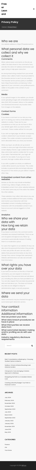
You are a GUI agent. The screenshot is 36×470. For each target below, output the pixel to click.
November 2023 (10, 403)
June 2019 (8, 429)
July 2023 (8, 412)
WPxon (24, 465)
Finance (7, 444)
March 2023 (8, 415)
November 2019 (9, 426)
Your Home (8, 450)
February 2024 (9, 400)
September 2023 (10, 409)
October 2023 (9, 406)
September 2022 (10, 418)
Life (6, 447)
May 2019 (8, 432)
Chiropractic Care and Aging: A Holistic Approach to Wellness (17, 372)
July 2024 (8, 397)
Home (4, 27)
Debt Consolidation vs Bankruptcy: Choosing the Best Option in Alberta (19, 360)
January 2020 (9, 423)
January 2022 (9, 421)
